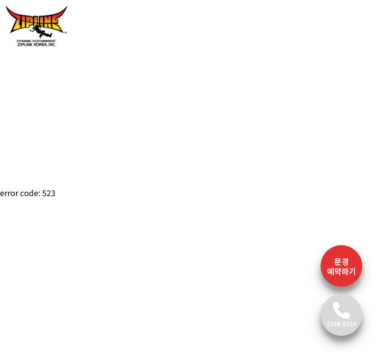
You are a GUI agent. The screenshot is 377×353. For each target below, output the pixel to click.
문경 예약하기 (341, 266)
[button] (28, 114)
